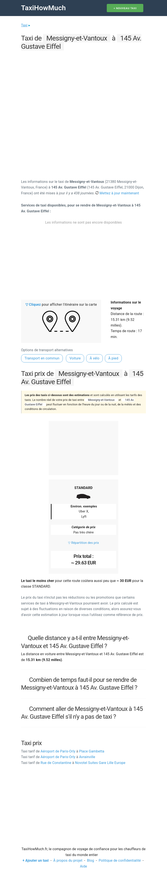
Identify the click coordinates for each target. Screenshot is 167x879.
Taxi (24, 25)
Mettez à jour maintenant (117, 193)
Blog (90, 860)
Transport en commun (42, 358)
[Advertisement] (83, 82)
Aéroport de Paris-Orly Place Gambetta (62, 751)
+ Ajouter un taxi (36, 860)
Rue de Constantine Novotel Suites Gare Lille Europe (73, 763)
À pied (113, 358)
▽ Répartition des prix (83, 543)
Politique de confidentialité (120, 860)
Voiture (75, 358)
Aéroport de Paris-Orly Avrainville (58, 757)
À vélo (94, 358)
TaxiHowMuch (43, 8)
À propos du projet (67, 860)
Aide (83, 866)
